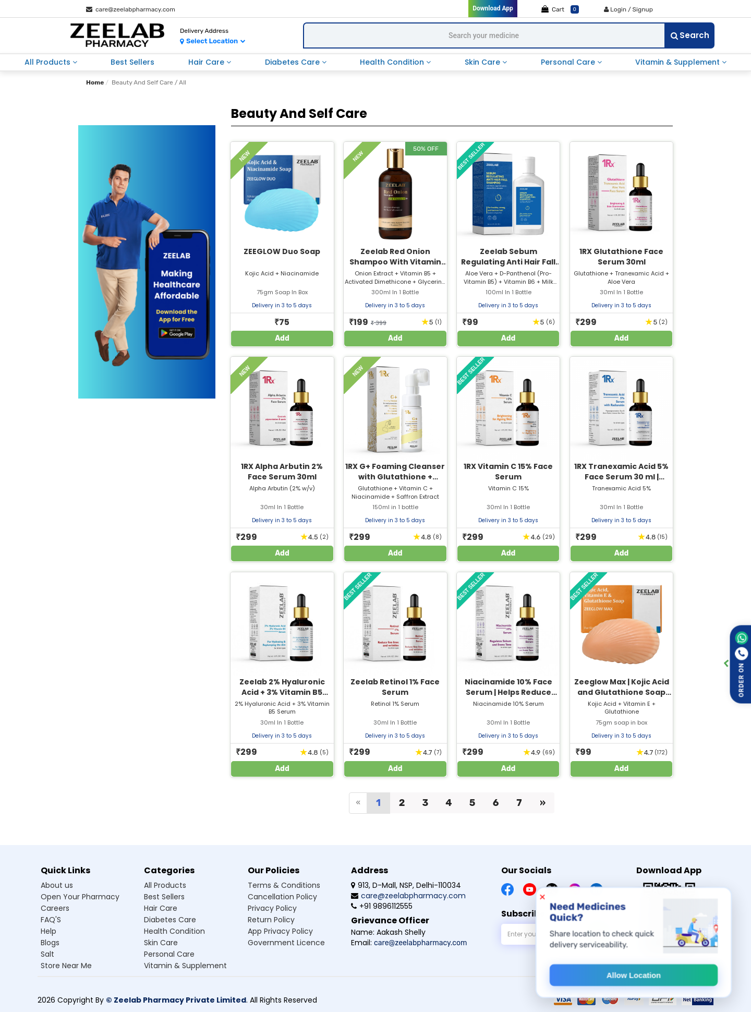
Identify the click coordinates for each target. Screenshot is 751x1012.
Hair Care (207, 62)
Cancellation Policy (282, 896)
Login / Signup (628, 9)
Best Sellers (132, 62)
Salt (47, 954)
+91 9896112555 (382, 906)
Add (282, 338)
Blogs (50, 942)
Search (690, 35)
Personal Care (569, 62)
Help (48, 931)
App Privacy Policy (280, 931)
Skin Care (483, 62)
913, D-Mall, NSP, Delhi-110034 (406, 885)
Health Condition (393, 62)
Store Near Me (66, 965)
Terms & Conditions (284, 885)
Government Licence (286, 942)
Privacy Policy (272, 908)
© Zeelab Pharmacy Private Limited (176, 1000)
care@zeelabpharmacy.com (130, 9)
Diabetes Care (293, 62)
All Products (48, 62)
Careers (55, 908)
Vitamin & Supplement (678, 62)
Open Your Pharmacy (80, 896)
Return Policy (271, 919)
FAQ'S (51, 919)
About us (57, 885)
